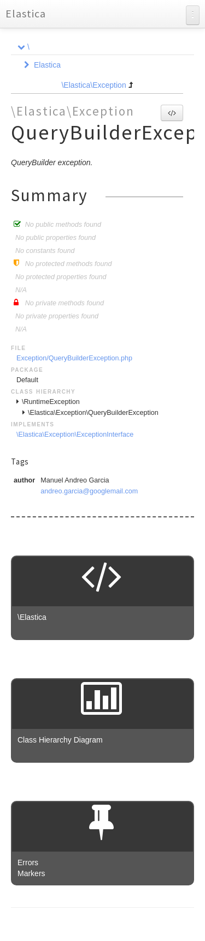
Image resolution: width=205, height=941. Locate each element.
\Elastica (31, 617)
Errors (27, 862)
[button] (172, 113)
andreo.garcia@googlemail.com (89, 491)
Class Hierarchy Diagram (60, 739)
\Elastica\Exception (93, 85)
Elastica (25, 13)
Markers (31, 873)
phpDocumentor (142, 924)
